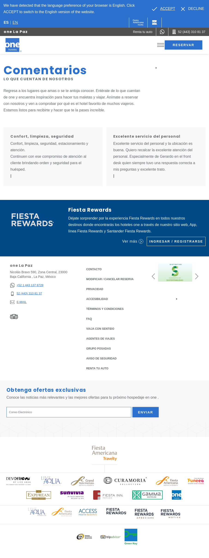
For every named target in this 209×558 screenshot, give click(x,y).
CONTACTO (94, 269)
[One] (154, 23)
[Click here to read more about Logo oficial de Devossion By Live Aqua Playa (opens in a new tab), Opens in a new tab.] (18, 481)
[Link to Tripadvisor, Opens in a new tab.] (14, 316)
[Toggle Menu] (160, 45)
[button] (153, 276)
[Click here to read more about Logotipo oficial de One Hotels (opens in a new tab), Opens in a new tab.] (177, 495)
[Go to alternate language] (163, 9)
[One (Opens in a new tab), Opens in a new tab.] (138, 23)
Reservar (183, 45)
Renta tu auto (97, 368)
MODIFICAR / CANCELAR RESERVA (110, 279)
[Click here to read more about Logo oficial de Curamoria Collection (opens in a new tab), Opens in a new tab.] (125, 481)
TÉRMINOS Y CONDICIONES (105, 309)
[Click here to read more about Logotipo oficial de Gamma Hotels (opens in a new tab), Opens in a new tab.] (147, 494)
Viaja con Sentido (100, 328)
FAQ (89, 319)
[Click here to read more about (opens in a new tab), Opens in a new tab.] (116, 514)
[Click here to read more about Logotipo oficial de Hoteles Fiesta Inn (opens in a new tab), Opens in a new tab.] (108, 495)
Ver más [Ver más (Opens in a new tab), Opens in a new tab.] (132, 241)
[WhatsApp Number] (162, 32)
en (15, 22)
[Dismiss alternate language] (193, 8)
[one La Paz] (19, 45)
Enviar (145, 412)
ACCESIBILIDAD (97, 299)
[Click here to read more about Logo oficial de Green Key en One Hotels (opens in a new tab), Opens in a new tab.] (131, 537)
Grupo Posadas (98, 348)
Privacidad (94, 289)
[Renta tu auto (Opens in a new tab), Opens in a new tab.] (142, 32)
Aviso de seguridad (101, 358)
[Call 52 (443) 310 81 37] (188, 32)
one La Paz (16, 31)
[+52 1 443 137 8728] (26, 285)
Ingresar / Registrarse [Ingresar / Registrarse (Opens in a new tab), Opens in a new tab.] (176, 241)
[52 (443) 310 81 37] (26, 293)
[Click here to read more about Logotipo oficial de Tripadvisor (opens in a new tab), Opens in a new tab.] (110, 537)
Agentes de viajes (100, 338)
